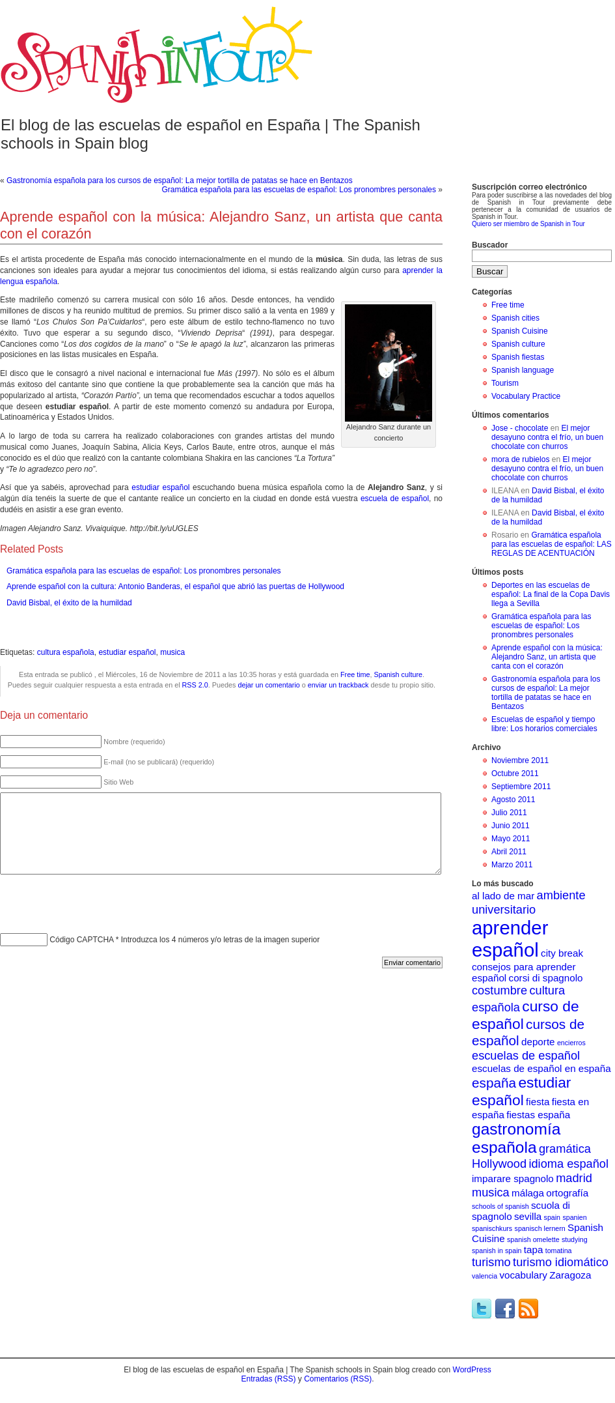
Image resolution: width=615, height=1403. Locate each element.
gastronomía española (516, 1138)
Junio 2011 (510, 825)
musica (172, 652)
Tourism (505, 383)
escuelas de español (526, 1055)
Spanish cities (515, 318)
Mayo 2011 (510, 838)
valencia (484, 1276)
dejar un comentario (268, 685)
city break (562, 953)
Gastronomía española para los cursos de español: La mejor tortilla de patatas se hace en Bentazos (180, 180)
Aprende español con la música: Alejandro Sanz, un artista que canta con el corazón (547, 657)
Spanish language (522, 370)
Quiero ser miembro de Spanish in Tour (528, 223)
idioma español (568, 1163)
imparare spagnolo (513, 1178)
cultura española (65, 652)
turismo (491, 1262)
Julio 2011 (509, 812)
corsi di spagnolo (546, 977)
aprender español (510, 939)
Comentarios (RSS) (338, 1378)
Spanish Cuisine (519, 331)
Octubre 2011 (515, 773)
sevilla (527, 1216)
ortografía (567, 1192)
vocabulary (523, 1274)
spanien (574, 1217)
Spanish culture (398, 674)
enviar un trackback (338, 685)
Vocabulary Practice (525, 396)
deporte (538, 1041)
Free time (355, 674)
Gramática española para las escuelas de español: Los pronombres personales (298, 189)
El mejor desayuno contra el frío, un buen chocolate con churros (547, 437)
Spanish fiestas (517, 357)
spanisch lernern (540, 1228)
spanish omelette (533, 1239)
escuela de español (395, 498)
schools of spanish (500, 1206)
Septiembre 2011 (521, 786)
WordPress (472, 1369)
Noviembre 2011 (520, 760)
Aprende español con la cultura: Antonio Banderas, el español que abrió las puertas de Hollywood (175, 586)
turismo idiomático (560, 1262)
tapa (533, 1249)
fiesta (537, 1101)
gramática (565, 1148)
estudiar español (160, 487)
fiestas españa (538, 1114)
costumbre (499, 990)
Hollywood (499, 1163)
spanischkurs (492, 1228)
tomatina (558, 1250)
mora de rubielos (520, 459)
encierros (571, 1043)
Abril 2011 (508, 851)
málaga (528, 1192)
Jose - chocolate (519, 428)
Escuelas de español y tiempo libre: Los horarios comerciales (544, 724)
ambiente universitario (529, 902)
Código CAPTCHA (81, 939)
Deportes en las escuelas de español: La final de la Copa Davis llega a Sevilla (550, 594)
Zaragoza (570, 1274)
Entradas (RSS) (268, 1378)
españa (494, 1082)
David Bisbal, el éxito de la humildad (69, 602)
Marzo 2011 (511, 864)
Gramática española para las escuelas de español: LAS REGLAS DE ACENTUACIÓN (551, 544)
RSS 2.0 (195, 685)
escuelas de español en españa (541, 1068)
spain (552, 1217)
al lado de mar (503, 895)
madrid (574, 1178)
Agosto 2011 (513, 799)
